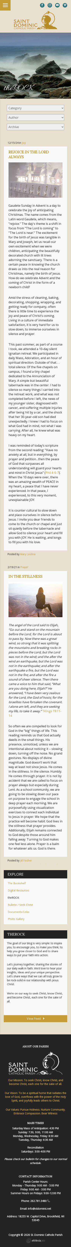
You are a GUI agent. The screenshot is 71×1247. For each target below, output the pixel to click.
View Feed (35, 1019)
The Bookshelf (17, 883)
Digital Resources (18, 890)
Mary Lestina (27, 554)
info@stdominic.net (39, 1208)
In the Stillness (25, 576)
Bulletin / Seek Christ (20, 905)
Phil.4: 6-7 (52, 473)
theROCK (13, 897)
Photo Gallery (16, 919)
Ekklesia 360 (35, 1241)
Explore (15, 874)
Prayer (24, 567)
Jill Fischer (26, 860)
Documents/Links (18, 912)
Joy (24, 142)
